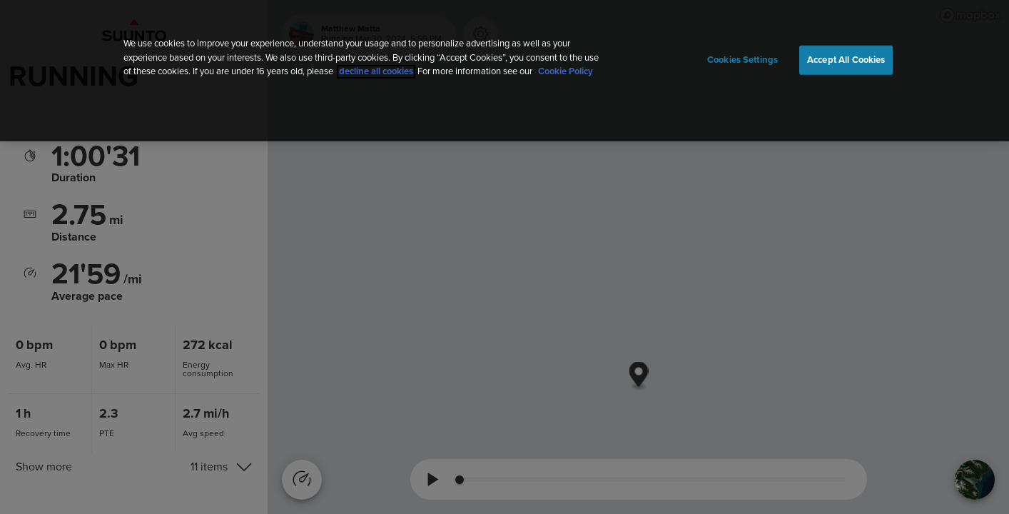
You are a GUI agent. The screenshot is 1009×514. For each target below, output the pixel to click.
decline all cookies (376, 71)
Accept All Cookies (846, 59)
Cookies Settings (742, 59)
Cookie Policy (565, 71)
